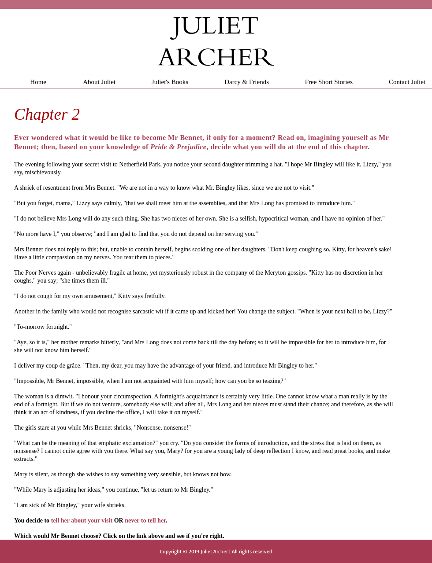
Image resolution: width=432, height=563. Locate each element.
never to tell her (145, 520)
